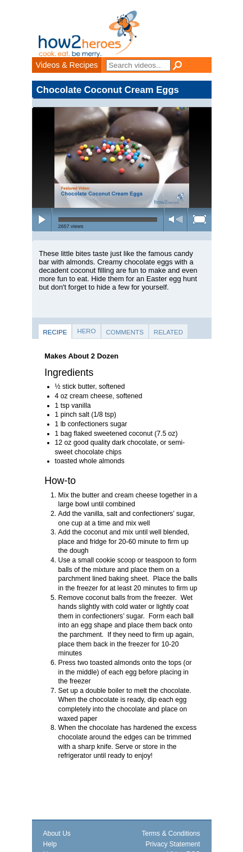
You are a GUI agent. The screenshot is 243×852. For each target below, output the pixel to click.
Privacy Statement (172, 844)
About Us (57, 833)
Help (50, 844)
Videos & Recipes (67, 64)
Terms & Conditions (170, 833)
